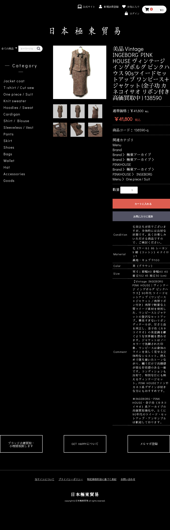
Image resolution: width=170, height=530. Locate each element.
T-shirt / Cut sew (18, 87)
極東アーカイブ (139, 154)
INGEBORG (144, 174)
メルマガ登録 (149, 444)
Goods (9, 180)
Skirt (7, 140)
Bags (7, 154)
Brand (117, 149)
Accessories (14, 174)
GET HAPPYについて (85, 444)
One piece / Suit (18, 94)
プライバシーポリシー (70, 479)
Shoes (8, 147)
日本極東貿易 (85, 494)
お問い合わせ (128, 479)
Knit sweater (14, 101)
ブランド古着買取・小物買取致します (21, 444)
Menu (117, 145)
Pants (8, 134)
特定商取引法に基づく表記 (101, 479)
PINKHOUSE (122, 164)
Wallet (9, 160)
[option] (79, 72)
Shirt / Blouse (16, 120)
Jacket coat (14, 81)
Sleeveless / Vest (18, 127)
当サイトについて (44, 479)
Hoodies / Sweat (18, 107)
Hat (6, 167)
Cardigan (11, 114)
